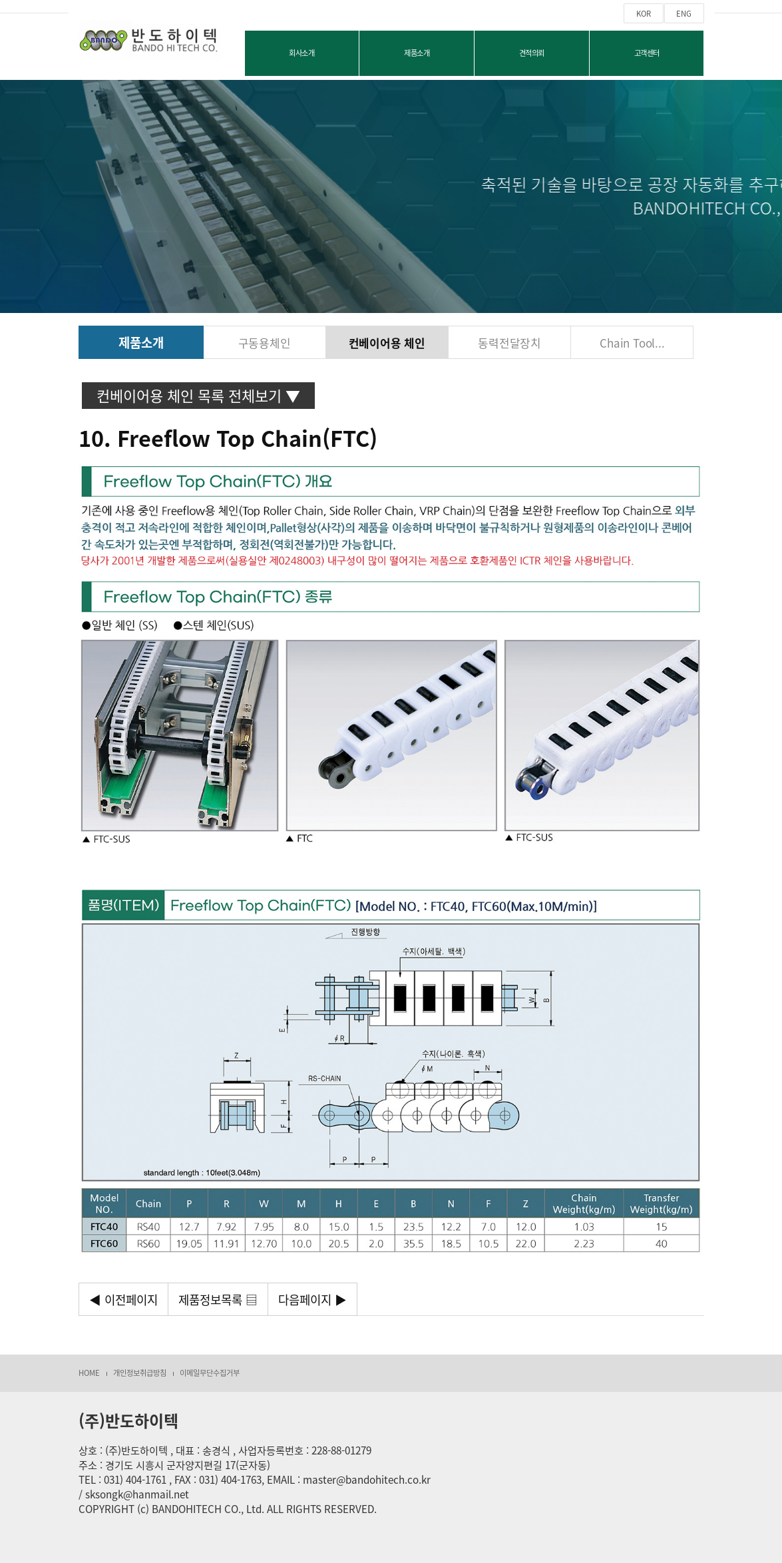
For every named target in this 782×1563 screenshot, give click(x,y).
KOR (643, 13)
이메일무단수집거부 (210, 1373)
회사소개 (301, 53)
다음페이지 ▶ (312, 1300)
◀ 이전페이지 (123, 1300)
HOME (89, 1373)
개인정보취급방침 (139, 1373)
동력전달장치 (509, 342)
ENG (683, 13)
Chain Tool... (632, 342)
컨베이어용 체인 (387, 342)
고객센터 (647, 53)
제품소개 (416, 53)
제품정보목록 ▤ (218, 1300)
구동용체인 (264, 342)
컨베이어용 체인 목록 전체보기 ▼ (198, 395)
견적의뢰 (531, 53)
